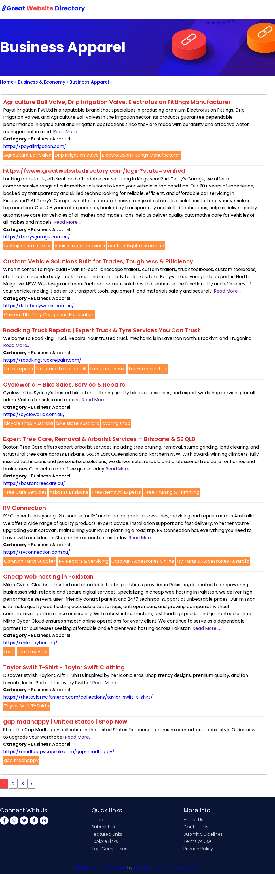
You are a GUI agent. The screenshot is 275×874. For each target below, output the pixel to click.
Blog (266, 9)
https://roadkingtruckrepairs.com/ (42, 360)
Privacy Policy (198, 848)
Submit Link (161, 9)
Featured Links (107, 834)
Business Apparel (88, 82)
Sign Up (224, 9)
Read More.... (67, 131)
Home (133, 9)
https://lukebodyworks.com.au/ (38, 305)
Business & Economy (40, 82)
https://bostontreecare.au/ (34, 483)
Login (247, 9)
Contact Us (194, 9)
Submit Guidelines (203, 834)
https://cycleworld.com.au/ (34, 414)
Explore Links (105, 841)
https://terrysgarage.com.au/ (36, 237)
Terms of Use (197, 841)
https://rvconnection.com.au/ (36, 552)
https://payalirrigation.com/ (34, 146)
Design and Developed (101, 867)
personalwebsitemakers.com (166, 867)
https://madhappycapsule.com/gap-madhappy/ (59, 751)
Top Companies (109, 848)
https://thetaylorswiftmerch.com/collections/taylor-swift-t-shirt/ (78, 697)
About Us (193, 820)
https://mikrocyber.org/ (30, 642)
